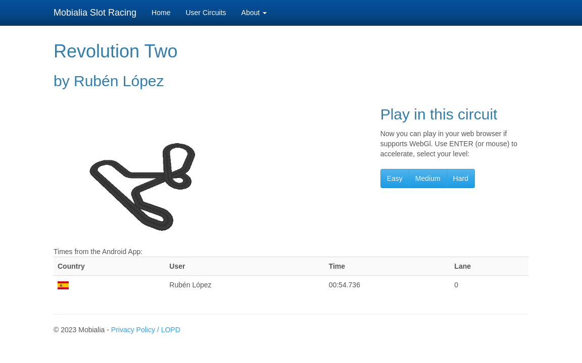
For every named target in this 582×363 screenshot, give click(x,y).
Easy (395, 178)
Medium (428, 178)
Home (161, 13)
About (254, 13)
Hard (460, 178)
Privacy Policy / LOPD (145, 330)
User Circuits (205, 13)
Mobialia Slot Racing (95, 13)
